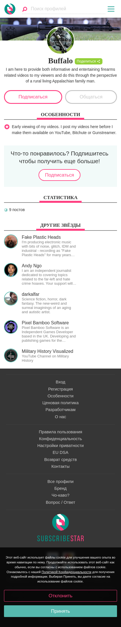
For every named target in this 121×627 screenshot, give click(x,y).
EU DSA (60, 452)
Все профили (60, 481)
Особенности (60, 396)
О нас (60, 416)
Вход (60, 382)
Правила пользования (60, 432)
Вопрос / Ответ (60, 502)
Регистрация (60, 389)
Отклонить (60, 595)
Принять (60, 611)
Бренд (60, 488)
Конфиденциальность (60, 438)
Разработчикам (60, 409)
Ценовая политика (61, 403)
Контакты (60, 466)
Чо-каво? (60, 495)
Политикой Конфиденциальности (66, 572)
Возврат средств (60, 459)
